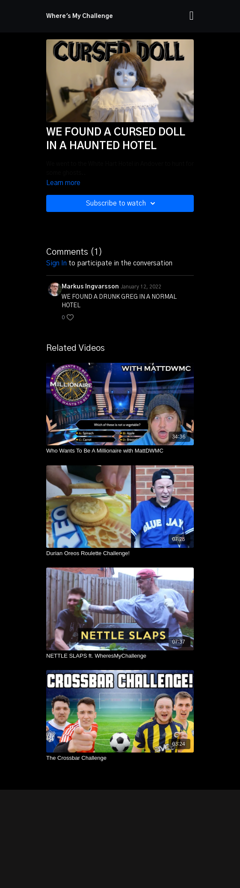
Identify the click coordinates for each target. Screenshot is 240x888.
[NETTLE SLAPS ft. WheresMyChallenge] (120, 656)
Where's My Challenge (79, 16)
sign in (56, 263)
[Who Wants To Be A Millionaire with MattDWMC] (120, 451)
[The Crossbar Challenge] (120, 758)
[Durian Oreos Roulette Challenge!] (120, 553)
